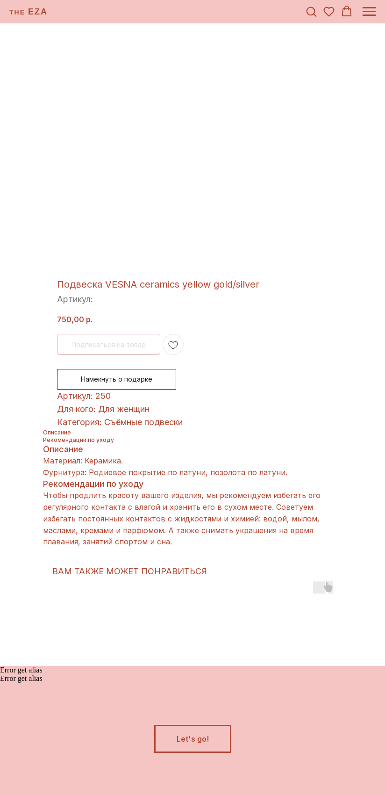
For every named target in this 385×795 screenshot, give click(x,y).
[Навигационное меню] (369, 11)
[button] (311, 11)
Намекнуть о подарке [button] (116, 379)
